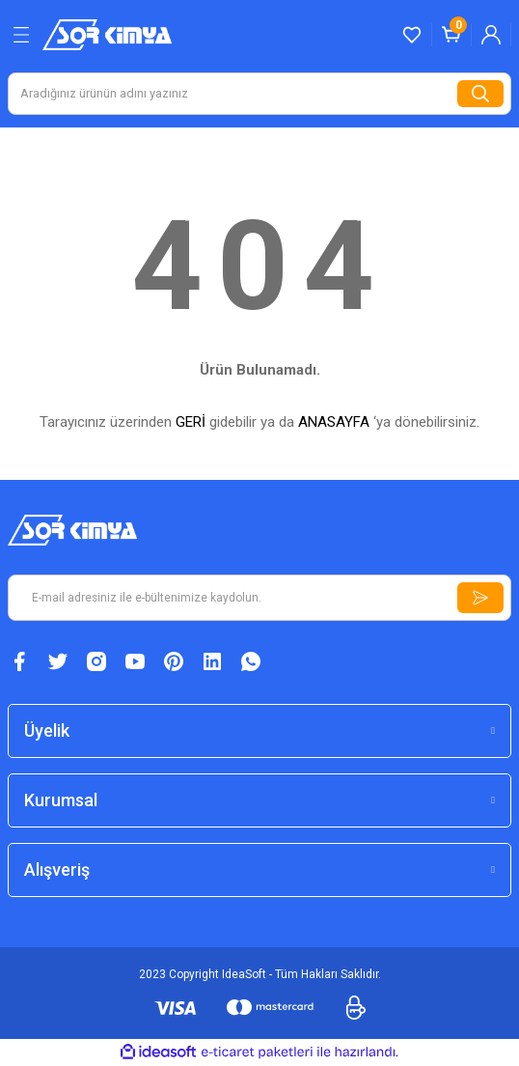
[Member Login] (491, 34)
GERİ (190, 422)
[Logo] (107, 34)
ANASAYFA (333, 422)
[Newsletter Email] (259, 598)
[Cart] (451, 34)
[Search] (259, 93)
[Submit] (480, 597)
